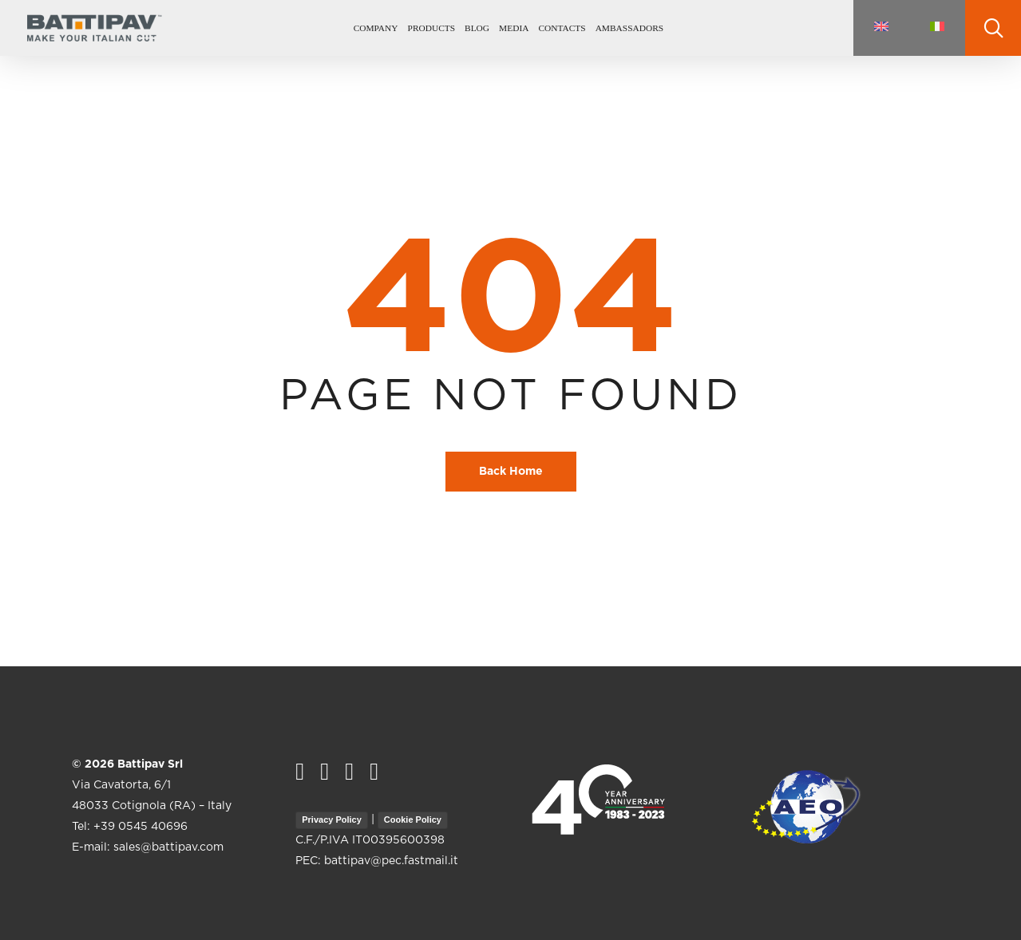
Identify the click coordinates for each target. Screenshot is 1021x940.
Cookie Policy (412, 819)
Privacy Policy (332, 819)
